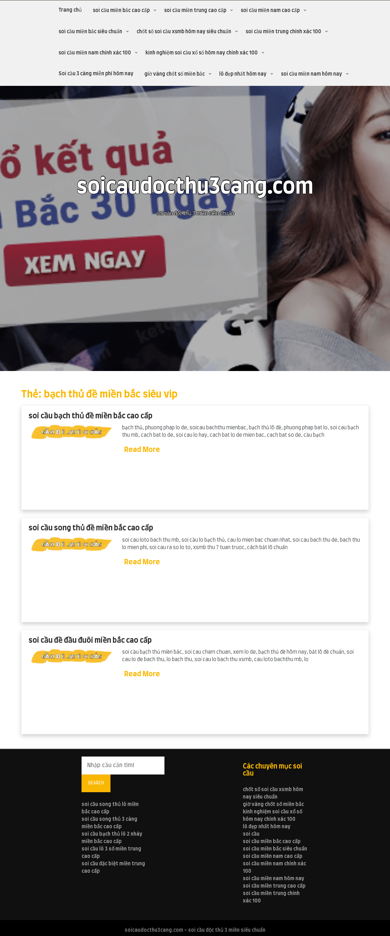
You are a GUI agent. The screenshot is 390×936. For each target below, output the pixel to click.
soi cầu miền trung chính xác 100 (283, 31)
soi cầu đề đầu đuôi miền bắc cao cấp (90, 640)
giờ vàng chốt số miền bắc (174, 74)
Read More (142, 449)
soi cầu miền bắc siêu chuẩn (90, 31)
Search (96, 783)
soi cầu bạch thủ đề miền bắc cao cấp (90, 416)
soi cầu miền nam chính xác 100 (95, 53)
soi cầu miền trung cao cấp (195, 10)
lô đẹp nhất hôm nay (242, 74)
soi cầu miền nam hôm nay (311, 74)
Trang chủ (70, 10)
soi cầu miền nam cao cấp (270, 10)
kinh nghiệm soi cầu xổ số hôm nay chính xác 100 (201, 53)
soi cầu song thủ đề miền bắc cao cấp (91, 528)
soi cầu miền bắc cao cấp (121, 10)
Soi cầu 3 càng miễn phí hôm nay (96, 73)
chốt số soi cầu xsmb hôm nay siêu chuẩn (184, 31)
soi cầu (251, 834)
